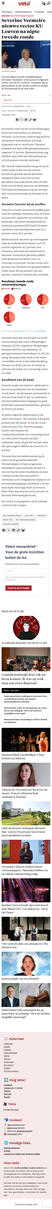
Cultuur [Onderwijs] (7, 1059)
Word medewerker (39, 5)
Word (10, 1125)
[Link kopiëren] (30, 120)
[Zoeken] (49, 3)
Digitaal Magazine (23, 9)
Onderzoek (9, 1062)
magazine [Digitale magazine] (12, 1148)
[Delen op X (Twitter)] (21, 120)
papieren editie (32, 1154)
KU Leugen (8, 1065)
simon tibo (8, 520)
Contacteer (12, 1134)
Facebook (8, 1085)
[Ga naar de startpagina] (25, 3)
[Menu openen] (3, 3)
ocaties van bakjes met (15, 1154)
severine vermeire (11, 524)
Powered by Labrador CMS (26, 1204)
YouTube (7, 1094)
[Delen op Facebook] (17, 120)
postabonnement (24, 1131)
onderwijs (42, 516)
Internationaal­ (10, 1053)
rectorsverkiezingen (25, 520)
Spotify (7, 1097)
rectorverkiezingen (12, 516)
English (7, 1068)
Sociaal (7, 1047)
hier (21, 1189)
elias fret (29, 516)
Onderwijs (39, 9)
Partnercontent (11, 1071)
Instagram (8, 1088)
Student (7, 1050)
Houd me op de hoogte (18, 588)
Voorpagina (6, 9)
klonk (31, 423)
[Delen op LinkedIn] (26, 120)
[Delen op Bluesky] (35, 120)
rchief (7, 1151)
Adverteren (12, 1128)
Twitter (7, 1091)
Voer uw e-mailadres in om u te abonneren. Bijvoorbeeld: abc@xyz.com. (25, 578)
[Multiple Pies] (26, 306)
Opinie (6, 1056)
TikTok (19, 1088)
